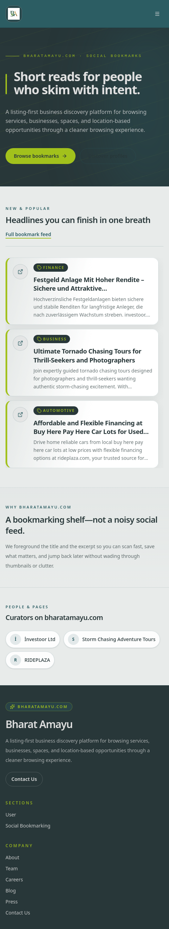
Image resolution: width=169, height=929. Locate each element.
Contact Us (24, 779)
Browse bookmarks (40, 156)
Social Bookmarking (28, 825)
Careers (14, 879)
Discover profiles (107, 156)
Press (12, 901)
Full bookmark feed (28, 234)
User (11, 814)
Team (12, 868)
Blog (11, 890)
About (12, 857)
